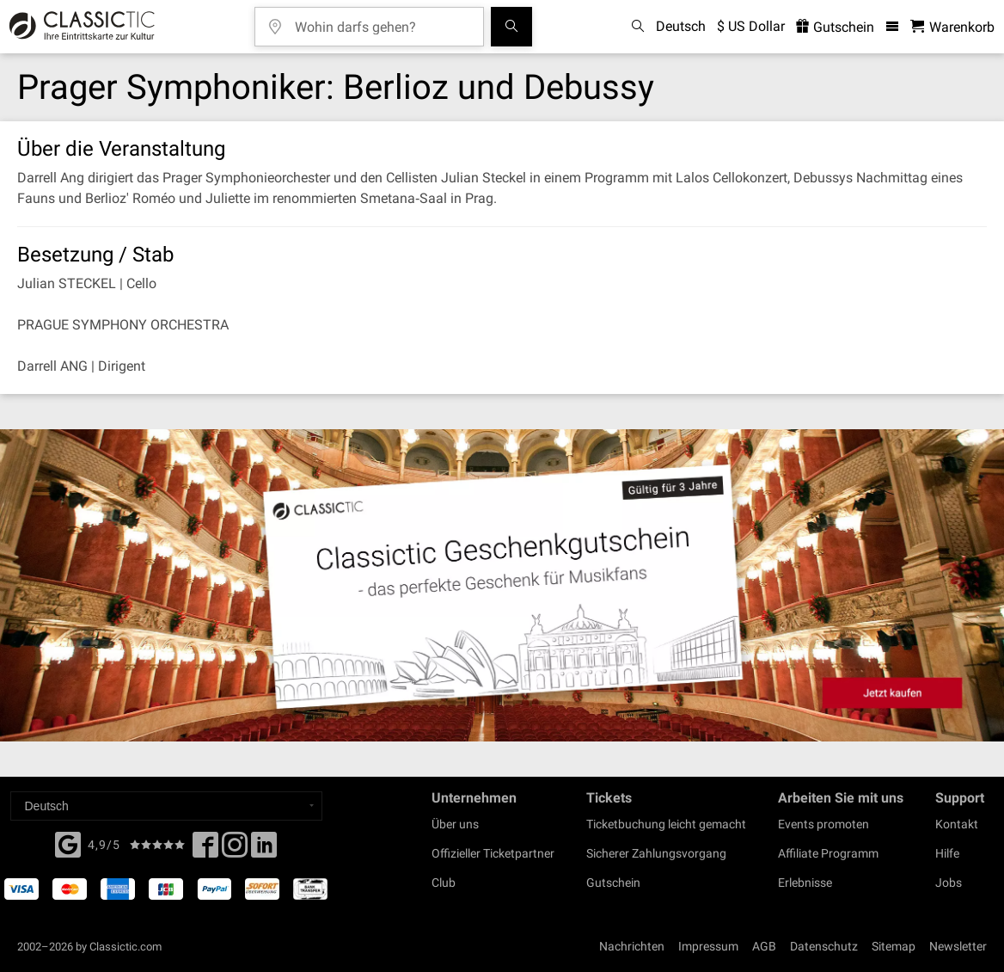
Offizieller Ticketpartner (493, 853)
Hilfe (947, 853)
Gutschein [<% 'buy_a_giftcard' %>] (835, 27)
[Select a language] (166, 806)
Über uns (455, 824)
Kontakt (956, 824)
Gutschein (613, 882)
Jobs (948, 882)
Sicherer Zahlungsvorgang (656, 853)
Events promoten (823, 824)
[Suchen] (511, 26)
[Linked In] (264, 850)
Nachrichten (631, 946)
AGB (764, 946)
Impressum (708, 946)
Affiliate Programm (828, 853)
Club (444, 882)
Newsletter (958, 946)
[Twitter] (235, 850)
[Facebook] (68, 843)
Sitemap (893, 946)
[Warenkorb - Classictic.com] (952, 27)
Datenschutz (824, 946)
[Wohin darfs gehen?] (381, 21)
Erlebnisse (805, 882)
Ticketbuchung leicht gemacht (666, 824)
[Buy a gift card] (502, 585)
